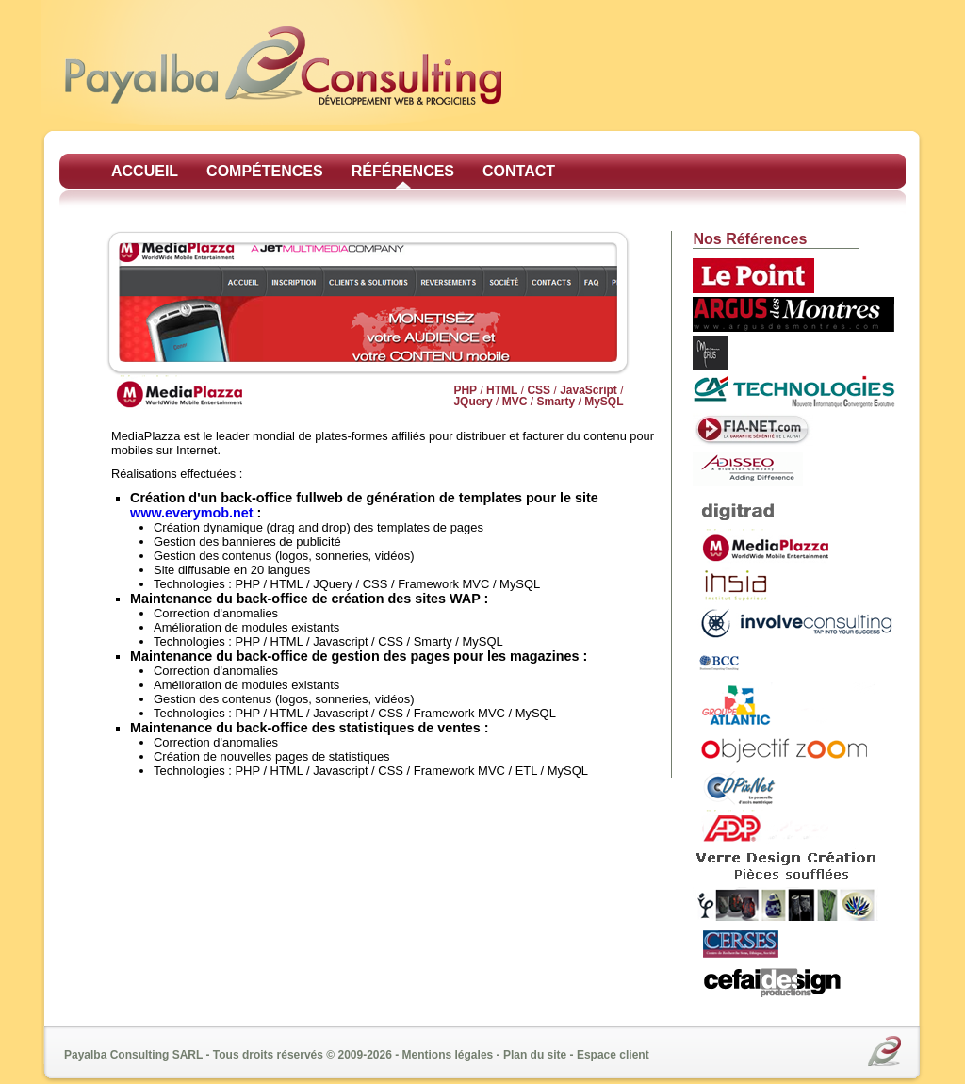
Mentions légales (448, 1054)
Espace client (613, 1054)
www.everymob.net (192, 512)
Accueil (144, 171)
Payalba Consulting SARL (133, 1054)
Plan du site (534, 1054)
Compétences (264, 171)
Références (403, 171)
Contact (518, 171)
